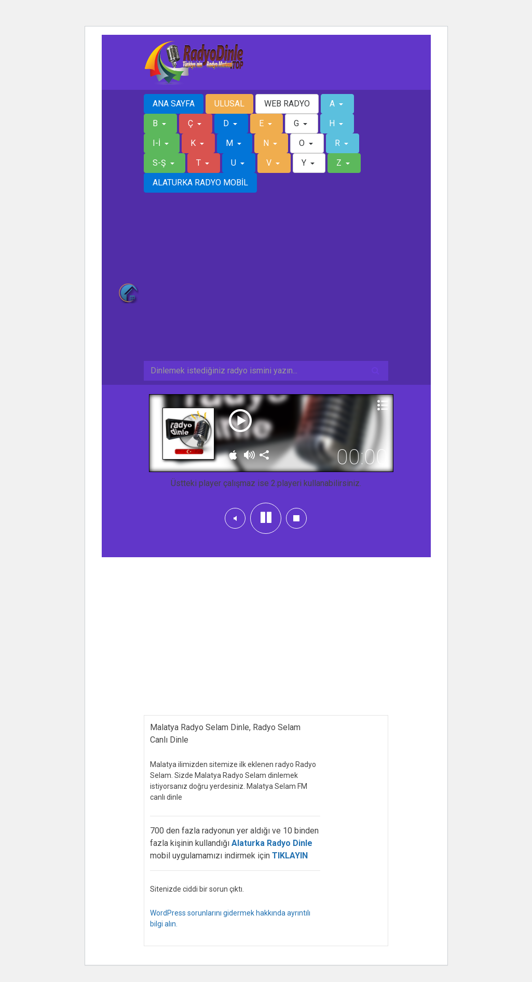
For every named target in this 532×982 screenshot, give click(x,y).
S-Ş (160, 163)
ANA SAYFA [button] (174, 104)
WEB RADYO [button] (287, 104)
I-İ (157, 143)
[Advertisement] (266, 283)
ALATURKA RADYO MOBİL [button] (200, 182)
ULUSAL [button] (229, 104)
